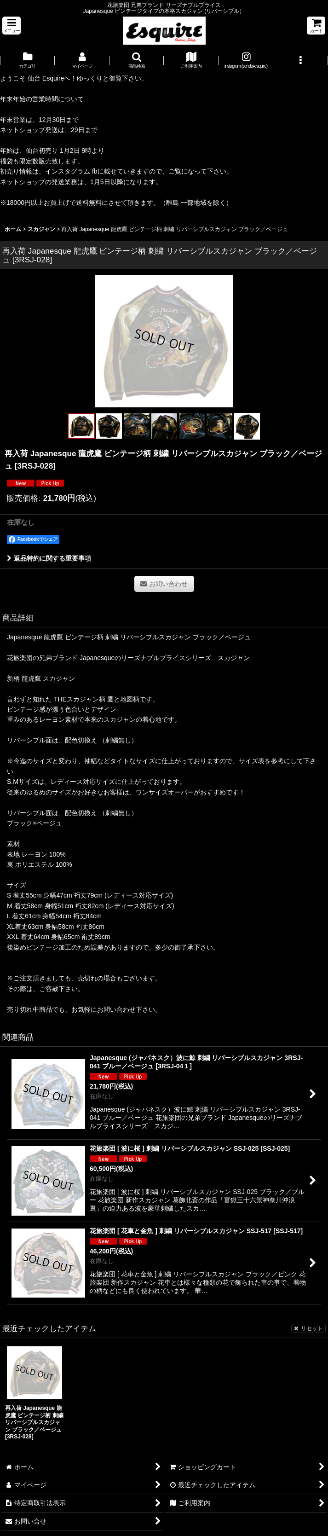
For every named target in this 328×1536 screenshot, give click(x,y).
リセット (308, 1328)
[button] (11, 26)
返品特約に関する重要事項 (49, 558)
